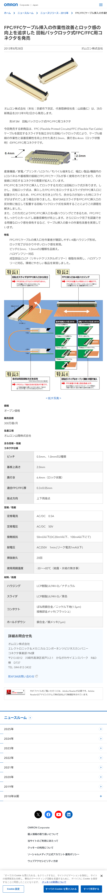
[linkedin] (69, 814)
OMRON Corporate (39, 827)
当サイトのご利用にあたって (43, 841)
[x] (38, 814)
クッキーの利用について (41, 847)
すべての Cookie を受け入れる (61, 890)
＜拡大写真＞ (53, 334)
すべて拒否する (91, 890)
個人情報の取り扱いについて (43, 834)
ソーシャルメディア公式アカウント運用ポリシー (53, 854)
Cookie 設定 (13, 890)
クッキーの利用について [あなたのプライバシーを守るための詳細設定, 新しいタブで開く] (54, 883)
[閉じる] (101, 877)
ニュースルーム (26, 12)
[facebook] (48, 814)
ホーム (7, 12)
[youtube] (58, 814)
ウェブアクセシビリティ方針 (43, 861)
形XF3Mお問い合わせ (23, 676)
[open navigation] (100, 4)
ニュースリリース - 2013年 (54, 12)
